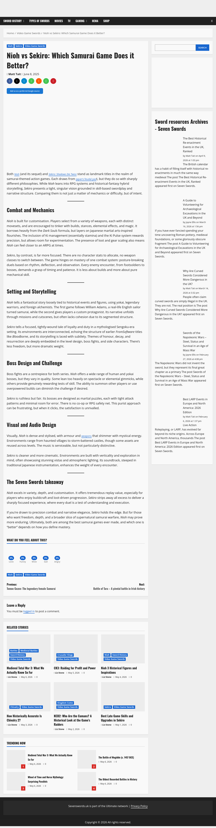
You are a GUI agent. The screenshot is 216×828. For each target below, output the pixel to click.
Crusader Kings (65, 656)
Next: (110, 588)
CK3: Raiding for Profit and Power (75, 670)
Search (202, 47)
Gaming (80, 21)
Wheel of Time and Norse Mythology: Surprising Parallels (16, 783)
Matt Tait (14, 74)
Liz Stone (12, 678)
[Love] (12, 554)
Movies (59, 21)
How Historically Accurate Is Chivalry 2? (24, 719)
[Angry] (62, 554)
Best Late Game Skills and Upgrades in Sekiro (117, 719)
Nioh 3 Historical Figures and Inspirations (119, 672)
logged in (29, 613)
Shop (106, 21)
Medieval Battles (29, 652)
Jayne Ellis (191, 222)
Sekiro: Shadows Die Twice (67, 174)
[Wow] (37, 554)
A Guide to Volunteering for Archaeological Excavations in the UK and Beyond (194, 209)
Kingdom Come (65, 704)
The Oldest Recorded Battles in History (86, 783)
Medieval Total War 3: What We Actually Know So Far (25, 672)
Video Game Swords (35, 46)
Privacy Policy (139, 808)
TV (69, 21)
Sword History (12, 21)
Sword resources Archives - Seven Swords (181, 125)
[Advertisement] (180, 82)
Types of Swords (39, 21)
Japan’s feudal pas (88, 179)
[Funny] (24, 554)
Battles (14, 652)
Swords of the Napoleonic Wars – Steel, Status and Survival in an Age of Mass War (195, 341)
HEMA (95, 21)
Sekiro (19, 46)
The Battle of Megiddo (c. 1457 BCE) (86, 761)
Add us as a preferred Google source (25, 91)
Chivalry (14, 708)
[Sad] (50, 554)
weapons (87, 436)
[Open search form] (212, 21)
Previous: (41, 588)
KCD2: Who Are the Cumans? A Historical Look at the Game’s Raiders (73, 721)
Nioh (10, 46)
